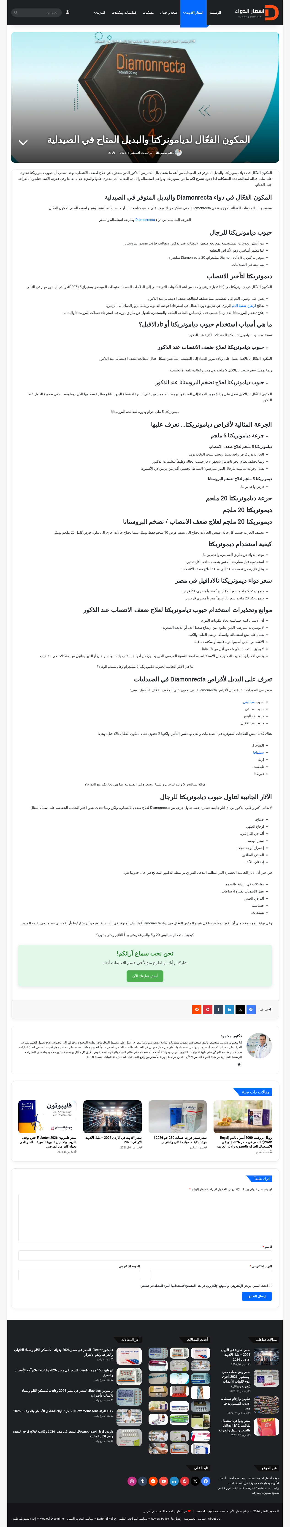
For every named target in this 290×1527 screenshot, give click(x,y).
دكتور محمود (166, 152)
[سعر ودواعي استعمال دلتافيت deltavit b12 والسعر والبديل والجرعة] (266, 1427)
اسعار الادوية (194, 12)
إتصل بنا (176, 1518)
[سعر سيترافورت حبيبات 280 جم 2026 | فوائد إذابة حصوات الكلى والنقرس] (178, 1116)
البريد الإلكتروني (261, 1266)
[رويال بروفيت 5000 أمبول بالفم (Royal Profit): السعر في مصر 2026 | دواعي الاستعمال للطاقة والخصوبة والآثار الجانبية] (243, 1116)
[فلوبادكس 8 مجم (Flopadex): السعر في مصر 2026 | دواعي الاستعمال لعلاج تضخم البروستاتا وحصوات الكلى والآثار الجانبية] (158, 1378)
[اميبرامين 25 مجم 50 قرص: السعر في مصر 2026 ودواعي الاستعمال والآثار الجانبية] (200, 1378)
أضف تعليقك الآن (145, 976)
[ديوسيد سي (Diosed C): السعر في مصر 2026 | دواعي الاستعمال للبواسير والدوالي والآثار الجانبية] (179, 1391)
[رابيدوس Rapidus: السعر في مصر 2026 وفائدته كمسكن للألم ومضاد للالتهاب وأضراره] (158, 1353)
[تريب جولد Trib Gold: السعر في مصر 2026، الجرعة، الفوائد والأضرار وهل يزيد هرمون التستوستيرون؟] (200, 1406)
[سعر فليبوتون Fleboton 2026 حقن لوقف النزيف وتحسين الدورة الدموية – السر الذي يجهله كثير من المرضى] (47, 1116)
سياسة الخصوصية (195, 1518)
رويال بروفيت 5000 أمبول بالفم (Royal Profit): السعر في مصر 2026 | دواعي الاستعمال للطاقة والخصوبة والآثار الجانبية (244, 1142)
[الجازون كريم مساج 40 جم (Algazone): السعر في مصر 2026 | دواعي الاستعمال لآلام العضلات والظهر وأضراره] (179, 1419)
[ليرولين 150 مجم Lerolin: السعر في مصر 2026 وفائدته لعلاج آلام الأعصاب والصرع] (179, 1353)
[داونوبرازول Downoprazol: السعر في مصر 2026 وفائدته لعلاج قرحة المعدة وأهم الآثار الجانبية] (179, 1365)
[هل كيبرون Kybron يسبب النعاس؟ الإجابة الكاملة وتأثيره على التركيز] (179, 1436)
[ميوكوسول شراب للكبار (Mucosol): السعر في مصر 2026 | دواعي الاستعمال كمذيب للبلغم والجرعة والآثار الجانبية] (179, 1378)
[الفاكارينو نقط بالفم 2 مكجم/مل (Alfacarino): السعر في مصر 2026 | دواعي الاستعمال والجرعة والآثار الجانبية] (200, 1421)
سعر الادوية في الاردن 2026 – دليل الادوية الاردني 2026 (235, 1354)
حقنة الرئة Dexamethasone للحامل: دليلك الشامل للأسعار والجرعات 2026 (63, 1411)
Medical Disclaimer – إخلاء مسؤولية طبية (38, 1518)
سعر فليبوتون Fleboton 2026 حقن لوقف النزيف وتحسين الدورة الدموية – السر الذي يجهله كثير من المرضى (48, 1142)
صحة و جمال (168, 12)
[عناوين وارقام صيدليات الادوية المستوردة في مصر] (266, 1405)
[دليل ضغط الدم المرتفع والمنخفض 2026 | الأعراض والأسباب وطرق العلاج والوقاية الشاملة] (158, 1448)
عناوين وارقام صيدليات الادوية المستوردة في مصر (235, 1403)
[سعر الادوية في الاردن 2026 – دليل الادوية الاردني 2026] (112, 1116)
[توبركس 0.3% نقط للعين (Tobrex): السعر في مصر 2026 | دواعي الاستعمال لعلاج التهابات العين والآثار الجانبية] (200, 1392)
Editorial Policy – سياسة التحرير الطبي (92, 1518)
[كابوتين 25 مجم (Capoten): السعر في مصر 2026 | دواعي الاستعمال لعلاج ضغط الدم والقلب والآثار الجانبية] (158, 1391)
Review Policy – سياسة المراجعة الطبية (144, 1518)
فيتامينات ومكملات (124, 12)
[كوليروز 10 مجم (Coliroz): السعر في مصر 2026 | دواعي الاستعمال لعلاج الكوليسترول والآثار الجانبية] (200, 1436)
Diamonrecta (145, 220)
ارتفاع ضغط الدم (244, 306)
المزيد (101, 12)
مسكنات (148, 12)
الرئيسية (215, 12)
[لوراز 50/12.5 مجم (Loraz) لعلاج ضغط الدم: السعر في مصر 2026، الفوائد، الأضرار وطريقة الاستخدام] (158, 1365)
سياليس (249, 702)
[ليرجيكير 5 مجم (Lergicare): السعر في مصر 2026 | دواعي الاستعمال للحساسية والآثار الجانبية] (158, 1419)
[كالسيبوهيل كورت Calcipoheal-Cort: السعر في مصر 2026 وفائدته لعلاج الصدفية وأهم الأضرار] (179, 1448)
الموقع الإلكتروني (129, 1266)
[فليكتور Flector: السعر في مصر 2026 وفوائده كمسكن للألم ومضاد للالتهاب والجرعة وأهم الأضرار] (200, 1353)
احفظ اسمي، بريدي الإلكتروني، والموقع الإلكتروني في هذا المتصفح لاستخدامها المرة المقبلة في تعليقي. (204, 1286)
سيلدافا (258, 752)
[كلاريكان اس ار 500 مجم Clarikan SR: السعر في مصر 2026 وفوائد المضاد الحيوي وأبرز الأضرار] (200, 1448)
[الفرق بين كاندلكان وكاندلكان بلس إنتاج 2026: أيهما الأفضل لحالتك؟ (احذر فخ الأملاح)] (179, 1406)
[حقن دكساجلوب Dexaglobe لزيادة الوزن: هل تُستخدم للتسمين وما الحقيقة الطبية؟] (158, 1436)
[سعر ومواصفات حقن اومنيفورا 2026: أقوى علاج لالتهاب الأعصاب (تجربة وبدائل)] (266, 1378)
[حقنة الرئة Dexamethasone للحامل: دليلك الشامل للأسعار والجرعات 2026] (200, 1365)
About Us (214, 1518)
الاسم (267, 1247)
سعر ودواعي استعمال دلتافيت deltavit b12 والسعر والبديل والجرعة (234, 1425)
